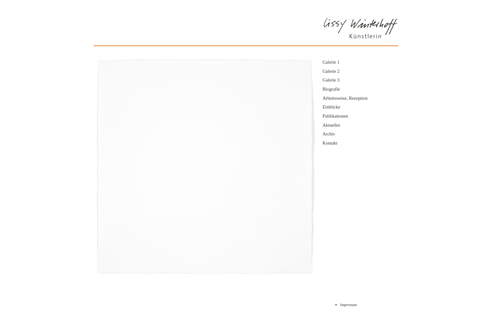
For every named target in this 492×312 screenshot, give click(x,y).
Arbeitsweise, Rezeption (345, 98)
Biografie (331, 89)
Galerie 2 (331, 71)
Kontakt (330, 142)
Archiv (329, 133)
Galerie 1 (331, 62)
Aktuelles (331, 125)
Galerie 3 (331, 79)
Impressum (348, 305)
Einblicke (331, 106)
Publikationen (335, 116)
